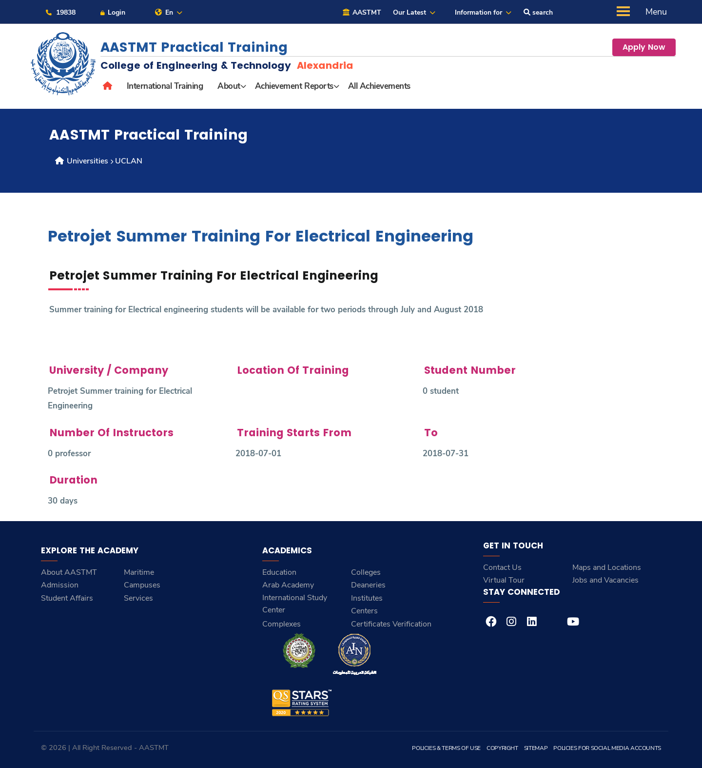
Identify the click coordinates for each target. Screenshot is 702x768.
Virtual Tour (504, 580)
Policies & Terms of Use (446, 748)
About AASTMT (69, 572)
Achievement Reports (294, 86)
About (228, 86)
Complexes (281, 624)
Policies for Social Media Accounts (607, 748)
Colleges (366, 572)
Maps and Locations (606, 567)
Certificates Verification (391, 624)
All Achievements (379, 86)
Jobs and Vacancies (605, 580)
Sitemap (535, 748)
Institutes (367, 598)
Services (138, 598)
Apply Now (644, 47)
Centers (364, 611)
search (538, 12)
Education (279, 572)
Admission (59, 585)
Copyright (502, 748)
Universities (81, 161)
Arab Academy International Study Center (294, 597)
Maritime (139, 572)
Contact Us (502, 567)
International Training (165, 86)
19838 (60, 12)
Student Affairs (67, 598)
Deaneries (368, 585)
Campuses (142, 585)
